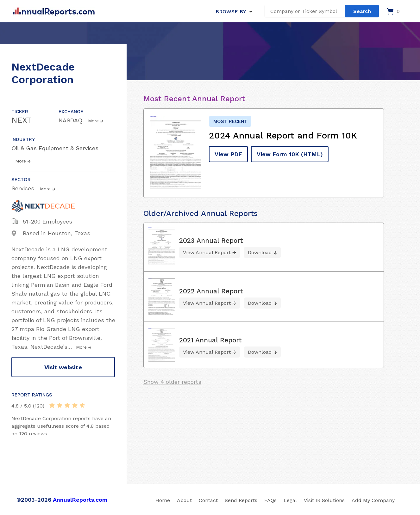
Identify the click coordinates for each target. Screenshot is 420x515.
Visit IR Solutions (324, 500)
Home (162, 500)
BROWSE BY (231, 12)
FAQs (270, 500)
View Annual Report (207, 252)
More (93, 120)
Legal (290, 500)
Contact (208, 500)
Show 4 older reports (172, 381)
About (184, 500)
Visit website (63, 367)
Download (260, 252)
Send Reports (241, 500)
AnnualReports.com (80, 499)
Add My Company (373, 500)
